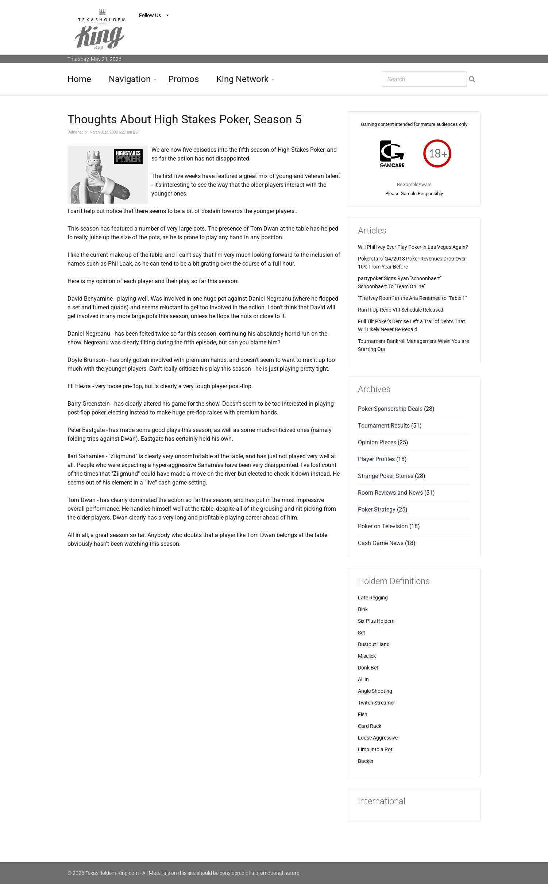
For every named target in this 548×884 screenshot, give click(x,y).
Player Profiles (376, 459)
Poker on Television (383, 526)
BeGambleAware (414, 184)
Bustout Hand (374, 644)
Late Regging (373, 598)
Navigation (130, 79)
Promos (183, 79)
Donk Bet (368, 668)
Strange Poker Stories (385, 475)
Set (361, 633)
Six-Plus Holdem (376, 621)
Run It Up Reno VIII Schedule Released (400, 310)
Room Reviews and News (390, 492)
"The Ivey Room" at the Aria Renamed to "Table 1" (412, 298)
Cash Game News (381, 543)
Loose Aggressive (378, 738)
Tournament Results (384, 425)
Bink (363, 609)
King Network (242, 79)
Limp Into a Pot (375, 749)
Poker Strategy (376, 509)
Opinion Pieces (377, 442)
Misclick (367, 656)
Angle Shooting (375, 691)
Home (79, 79)
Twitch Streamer (376, 703)
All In (363, 679)
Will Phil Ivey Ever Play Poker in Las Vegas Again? (413, 247)
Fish (362, 714)
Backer (366, 761)
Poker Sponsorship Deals (390, 408)
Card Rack (369, 726)
